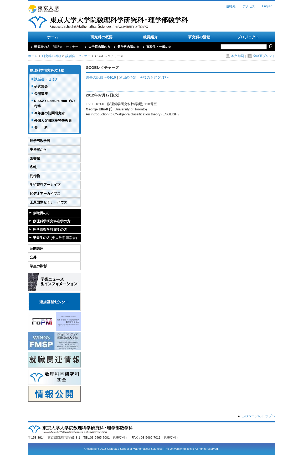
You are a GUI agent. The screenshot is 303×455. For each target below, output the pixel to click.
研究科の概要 (101, 37)
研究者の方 (57, 47)
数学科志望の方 (128, 47)
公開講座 (41, 94)
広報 (33, 167)
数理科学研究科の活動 (47, 70)
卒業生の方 (55, 238)
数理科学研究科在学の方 (51, 221)
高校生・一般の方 (159, 47)
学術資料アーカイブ (45, 185)
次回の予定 (127, 77)
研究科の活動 (199, 37)
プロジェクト (248, 37)
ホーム (52, 37)
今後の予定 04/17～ (155, 77)
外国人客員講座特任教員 (53, 120)
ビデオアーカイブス (45, 194)
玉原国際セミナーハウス (48, 202)
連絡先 (230, 6)
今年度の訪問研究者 (49, 113)
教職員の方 (41, 213)
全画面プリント (261, 56)
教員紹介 (150, 37)
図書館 (35, 158)
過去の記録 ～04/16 (101, 77)
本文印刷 (235, 56)
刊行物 (35, 176)
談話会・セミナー (78, 56)
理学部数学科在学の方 (50, 230)
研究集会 (41, 86)
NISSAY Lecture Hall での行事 (54, 103)
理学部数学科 (40, 141)
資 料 (41, 128)
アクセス (249, 6)
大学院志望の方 (99, 47)
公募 (33, 257)
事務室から (38, 149)
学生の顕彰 (38, 266)
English (267, 6)
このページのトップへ (258, 416)
